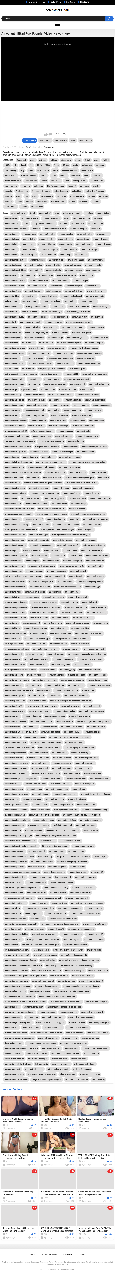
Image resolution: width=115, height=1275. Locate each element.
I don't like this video (50, 134)
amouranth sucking (39, 556)
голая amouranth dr (41, 950)
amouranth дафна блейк (69, 467)
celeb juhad (56, 181)
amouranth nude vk (77, 509)
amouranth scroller (99, 607)
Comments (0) (85, 140)
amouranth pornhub (72, 265)
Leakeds (8, 191)
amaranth (63, 224)
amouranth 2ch (58, 306)
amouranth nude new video (16, 768)
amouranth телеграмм (81, 332)
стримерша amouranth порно (60, 358)
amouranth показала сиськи (91, 711)
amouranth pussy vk (59, 415)
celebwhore (87, 165)
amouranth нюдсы (77, 1022)
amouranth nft (56, 286)
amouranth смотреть (60, 405)
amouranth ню (55, 592)
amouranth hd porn (76, 441)
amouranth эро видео (38, 535)
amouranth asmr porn (94, 343)
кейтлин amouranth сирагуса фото (20, 441)
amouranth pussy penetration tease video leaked (70, 701)
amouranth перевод (34, 571)
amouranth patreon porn (99, 1022)
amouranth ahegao (13, 784)
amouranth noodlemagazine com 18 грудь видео (25, 976)
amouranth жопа (100, 623)
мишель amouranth (76, 675)
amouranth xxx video (80, 628)
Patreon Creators (58, 201)
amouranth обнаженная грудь (95, 810)
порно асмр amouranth (34, 410)
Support (67, 1255)
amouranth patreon (13, 291)
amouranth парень (48, 670)
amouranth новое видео (35, 737)
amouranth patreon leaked (42, 862)
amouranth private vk (59, 976)
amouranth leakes (47, 960)
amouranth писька (13, 519)
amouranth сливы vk (13, 654)
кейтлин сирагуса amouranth (78, 322)
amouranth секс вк (98, 473)
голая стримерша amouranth (51, 441)
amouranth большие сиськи (47, 986)
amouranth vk (10, 322)
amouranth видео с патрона (78, 312)
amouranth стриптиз (13, 685)
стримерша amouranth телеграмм (19, 898)
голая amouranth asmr (98, 971)
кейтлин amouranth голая (72, 613)
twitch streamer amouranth (16, 229)
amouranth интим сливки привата (44, 815)
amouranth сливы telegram (78, 623)
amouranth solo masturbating (17, 820)
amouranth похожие (92, 773)
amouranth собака (76, 851)
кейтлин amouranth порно (42, 431)
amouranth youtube (81, 218)
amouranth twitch (18, 213)
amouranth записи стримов (61, 882)
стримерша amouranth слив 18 (51, 509)
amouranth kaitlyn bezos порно (41, 566)
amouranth (95, 229)
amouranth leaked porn (99, 384)
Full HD (106, 160)
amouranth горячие (13, 338)
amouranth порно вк (85, 452)
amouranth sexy (27, 244)
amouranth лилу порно (14, 426)
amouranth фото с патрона (83, 888)
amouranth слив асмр (34, 929)
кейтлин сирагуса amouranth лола (19, 1012)
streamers (83, 201)
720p (56, 165)
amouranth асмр (46, 343)
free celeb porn (11, 186)
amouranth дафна (65, 431)
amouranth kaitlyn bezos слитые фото (21, 732)
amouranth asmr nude (42, 436)
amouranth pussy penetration (34, 415)
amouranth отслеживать (15, 587)
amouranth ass (81, 255)
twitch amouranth (48, 255)
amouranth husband (73, 270)
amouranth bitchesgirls (38, 1059)
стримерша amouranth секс (17, 649)
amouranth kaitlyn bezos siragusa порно (22, 597)
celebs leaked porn (13, 181)
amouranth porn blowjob (83, 618)
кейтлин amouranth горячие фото (79, 478)
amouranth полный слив (64, 659)
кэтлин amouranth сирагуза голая (19, 747)
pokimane (98, 218)
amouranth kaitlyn (32, 327)
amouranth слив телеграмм (69, 343)
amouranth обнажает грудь (16, 794)
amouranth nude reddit (14, 286)
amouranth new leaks (14, 758)
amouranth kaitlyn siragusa (36, 332)
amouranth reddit (65, 239)
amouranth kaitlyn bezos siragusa (83, 348)
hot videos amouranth (61, 1064)
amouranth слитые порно (41, 721)
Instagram (100, 165)
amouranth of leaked (33, 265)
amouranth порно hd (33, 831)
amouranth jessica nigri (58, 426)
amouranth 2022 (71, 374)
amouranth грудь (36, 348)
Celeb (67, 181)
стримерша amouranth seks (75, 945)
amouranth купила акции (15, 618)
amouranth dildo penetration (76, 696)
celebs (75, 165)
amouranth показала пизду (16, 524)
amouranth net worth (51, 218)
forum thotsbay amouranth (73, 327)
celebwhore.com (61, 191)
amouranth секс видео (34, 395)
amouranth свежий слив (71, 934)
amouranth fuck (86, 389)
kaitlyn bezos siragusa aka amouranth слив (23, 576)
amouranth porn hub (74, 1033)
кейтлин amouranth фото (83, 426)
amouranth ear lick (56, 675)
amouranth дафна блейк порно (18, 986)
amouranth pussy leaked (78, 306)
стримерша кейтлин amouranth (18, 514)
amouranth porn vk (78, 571)
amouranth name (95, 224)
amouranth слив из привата (17, 680)
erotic (18, 196)
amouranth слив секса (14, 400)
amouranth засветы (47, 1012)
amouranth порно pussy (55, 716)
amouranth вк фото (64, 721)
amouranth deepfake (97, 675)
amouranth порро (12, 1007)
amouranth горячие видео (88, 395)
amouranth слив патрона (89, 670)
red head (53, 160)
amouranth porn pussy (72, 561)
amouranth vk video (13, 592)
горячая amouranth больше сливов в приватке (25, 1002)
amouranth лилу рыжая (54, 499)
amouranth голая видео (15, 348)
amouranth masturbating (15, 260)
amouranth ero (54, 696)
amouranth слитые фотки (72, 727)
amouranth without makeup (16, 971)
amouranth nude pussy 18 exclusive (72, 862)
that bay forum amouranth (36, 306)
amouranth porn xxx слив (83, 846)
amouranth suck (58, 556)
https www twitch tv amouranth (55, 846)
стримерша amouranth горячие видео (57, 530)
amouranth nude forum (54, 685)
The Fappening (22, 191)
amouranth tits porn (40, 794)
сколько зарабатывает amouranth (46, 607)
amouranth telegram (78, 229)
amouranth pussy (103, 244)
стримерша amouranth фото (60, 395)
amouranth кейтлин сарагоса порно (20, 841)
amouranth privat (12, 550)
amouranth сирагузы (102, 405)
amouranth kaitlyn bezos (77, 338)
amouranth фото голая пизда (44, 934)
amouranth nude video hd (43, 981)
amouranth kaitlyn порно (69, 457)
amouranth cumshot (13, 561)
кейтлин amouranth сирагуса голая (46, 742)
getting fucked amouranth (58, 1069)
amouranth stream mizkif (36, 1053)
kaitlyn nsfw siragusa (82, 1069)
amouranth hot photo (57, 867)
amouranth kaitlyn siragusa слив (18, 462)
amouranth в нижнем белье (45, 680)
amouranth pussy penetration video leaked (87, 462)
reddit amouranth (53, 291)
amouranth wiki (77, 224)
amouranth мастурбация (15, 493)
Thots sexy (97, 176)
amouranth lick (11, 499)
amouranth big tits (12, 628)
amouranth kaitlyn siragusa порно (44, 493)
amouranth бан (75, 556)
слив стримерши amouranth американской (60, 924)
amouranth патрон (30, 312)
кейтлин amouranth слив (94, 545)
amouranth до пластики (85, 877)
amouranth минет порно (97, 1033)
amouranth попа (71, 1048)
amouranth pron (100, 856)
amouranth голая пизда (40, 587)
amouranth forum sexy (33, 1007)
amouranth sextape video (15, 877)
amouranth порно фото (37, 405)
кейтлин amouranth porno (16, 1033)
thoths (55, 170)
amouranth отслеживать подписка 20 (21, 924)
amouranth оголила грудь (16, 742)
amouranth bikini (53, 265)
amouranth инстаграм (30, 499)
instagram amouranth (72, 213)
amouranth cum (86, 275)
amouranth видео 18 (65, 363)
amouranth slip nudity (34, 1069)
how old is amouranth (95, 296)
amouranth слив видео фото (94, 374)
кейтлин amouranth (60, 317)
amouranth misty (45, 856)
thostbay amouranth (31, 1028)
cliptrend (8, 201)
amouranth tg (34, 384)
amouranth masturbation (15, 281)
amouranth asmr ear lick (56, 914)
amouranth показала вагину (56, 888)
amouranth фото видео (33, 358)
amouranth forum (79, 317)
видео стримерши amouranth (77, 379)
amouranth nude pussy (14, 317)
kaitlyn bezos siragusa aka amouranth (21, 374)
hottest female (11, 176)
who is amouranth (30, 301)
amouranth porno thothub (83, 976)
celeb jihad (76, 191)
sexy (22, 170)
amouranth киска (12, 358)
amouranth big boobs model (69, 908)
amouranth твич (11, 415)
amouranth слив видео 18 (87, 436)
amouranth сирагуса (53, 322)
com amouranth (11, 369)
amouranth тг (54, 410)
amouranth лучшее (40, 763)
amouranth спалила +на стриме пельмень (57, 996)
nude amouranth (11, 301)
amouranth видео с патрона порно (41, 1043)
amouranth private (77, 421)
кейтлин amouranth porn (70, 841)
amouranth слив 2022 (38, 664)
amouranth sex (11, 255)
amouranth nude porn (92, 524)
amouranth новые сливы (60, 784)
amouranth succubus (80, 644)
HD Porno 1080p (43, 165)
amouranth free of (70, 1038)
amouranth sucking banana (45, 955)
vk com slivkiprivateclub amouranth (20, 996)
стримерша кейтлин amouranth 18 (39, 908)
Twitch (87, 160)
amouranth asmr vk (92, 706)
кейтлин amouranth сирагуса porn (19, 1038)
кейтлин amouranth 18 (55, 576)
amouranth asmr (28, 249)
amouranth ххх (33, 478)
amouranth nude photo (84, 784)
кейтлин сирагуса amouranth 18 (46, 773)
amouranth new (28, 343)
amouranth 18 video (69, 602)
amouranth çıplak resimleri (77, 1028)
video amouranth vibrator (84, 1064)
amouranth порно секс (56, 571)
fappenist (72, 186)
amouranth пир (31, 1017)
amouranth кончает (34, 654)
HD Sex (66, 165)
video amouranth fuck (40, 810)
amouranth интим (30, 457)
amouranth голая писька (15, 633)
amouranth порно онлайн (68, 545)
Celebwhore (54, 1270)
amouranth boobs (100, 239)
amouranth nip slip (53, 270)
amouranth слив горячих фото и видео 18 (23, 473)
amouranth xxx (83, 239)
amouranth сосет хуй (80, 753)
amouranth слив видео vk (92, 1012)
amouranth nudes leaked (71, 296)
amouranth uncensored (14, 825)
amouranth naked (66, 234)
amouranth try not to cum (15, 903)
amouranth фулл (12, 457)
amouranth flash (92, 286)
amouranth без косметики (97, 556)
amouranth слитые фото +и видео (19, 509)
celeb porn (84, 186)
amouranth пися (31, 727)
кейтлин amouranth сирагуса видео (41, 706)
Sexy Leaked (42, 201)
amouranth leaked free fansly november (21, 846)
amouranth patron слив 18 (49, 747)
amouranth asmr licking (15, 664)
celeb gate (25, 186)
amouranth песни (90, 831)
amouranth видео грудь (100, 499)
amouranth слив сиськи (15, 613)
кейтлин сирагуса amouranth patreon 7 (94, 721)
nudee (53, 176)
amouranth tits (29, 239)
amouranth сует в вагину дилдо (18, 1022)
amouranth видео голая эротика (19, 690)
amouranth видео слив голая (37, 659)
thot (26, 196)
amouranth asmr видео (86, 825)
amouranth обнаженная (15, 535)
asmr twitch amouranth (99, 779)
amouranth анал (70, 550)
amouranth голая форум (91, 550)
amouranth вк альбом (78, 872)
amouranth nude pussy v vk (76, 898)
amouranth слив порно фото (41, 581)
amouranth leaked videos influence (95, 794)
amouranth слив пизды (86, 540)
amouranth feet (11, 249)
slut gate (8, 196)
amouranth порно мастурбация (18, 836)
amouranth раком (40, 805)
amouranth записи (12, 410)
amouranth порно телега (62, 805)
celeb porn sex (31, 181)
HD (15, 165)
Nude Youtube (10, 207)
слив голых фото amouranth (90, 659)
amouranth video (12, 296)
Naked (23, 165)
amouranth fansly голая (44, 820)
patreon (44, 176)
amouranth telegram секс (15, 721)
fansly (25, 224)
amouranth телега (51, 550)
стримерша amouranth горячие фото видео (71, 535)
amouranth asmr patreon (40, 877)
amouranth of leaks (93, 265)
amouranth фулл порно (14, 851)
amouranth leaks (12, 239)
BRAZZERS (84, 2)
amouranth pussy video (95, 400)
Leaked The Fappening (94, 191)
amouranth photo (96, 421)
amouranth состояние (32, 799)
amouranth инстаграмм (80, 893)
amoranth (36, 229)
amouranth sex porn (55, 654)
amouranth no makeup (50, 301)
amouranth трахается (50, 732)
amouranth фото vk (58, 893)
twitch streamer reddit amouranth (42, 1074)
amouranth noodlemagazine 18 (74, 955)
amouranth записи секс (48, 1038)
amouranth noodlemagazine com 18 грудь (81, 986)
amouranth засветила (61, 763)
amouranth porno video (14, 540)
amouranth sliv (34, 379)
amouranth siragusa (13, 306)
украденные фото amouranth (17, 955)
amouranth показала (56, 348)
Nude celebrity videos (41, 191)
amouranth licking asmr (90, 1074)
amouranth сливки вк (70, 706)
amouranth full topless (52, 1028)
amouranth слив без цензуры (37, 639)
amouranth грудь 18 (94, 934)
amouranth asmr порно (14, 384)
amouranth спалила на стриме (44, 602)
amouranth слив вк (99, 338)
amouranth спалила (63, 436)
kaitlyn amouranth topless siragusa (46, 1079)
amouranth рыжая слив (76, 779)
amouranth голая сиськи (53, 597)
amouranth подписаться (79, 716)
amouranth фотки (59, 504)
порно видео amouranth (30, 322)
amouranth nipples (29, 255)
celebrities (38, 186)
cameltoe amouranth (13, 1053)
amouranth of (45, 213)
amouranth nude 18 (38, 633)
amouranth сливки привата (40, 363)
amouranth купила (86, 530)
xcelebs (96, 186)
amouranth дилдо (92, 587)
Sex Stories (70, 2)
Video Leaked (43, 170)
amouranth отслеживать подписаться (21, 1048)
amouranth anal (29, 296)
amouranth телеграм (85, 358)
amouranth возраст (59, 628)
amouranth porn (29, 234)
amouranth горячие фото (39, 353)
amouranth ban (103, 213)
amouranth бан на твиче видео (73, 1043)
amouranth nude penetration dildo (65, 1053)
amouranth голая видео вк (72, 680)
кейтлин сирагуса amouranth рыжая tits (22, 888)
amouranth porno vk (36, 851)
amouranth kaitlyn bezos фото (45, 649)
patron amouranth (77, 384)
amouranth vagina (12, 727)
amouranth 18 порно (39, 618)
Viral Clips (103, 196)
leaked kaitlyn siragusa (14, 1059)
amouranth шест (37, 919)
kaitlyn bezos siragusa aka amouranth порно (87, 654)
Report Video (45, 140)
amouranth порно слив (37, 317)
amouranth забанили (77, 799)
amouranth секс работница (95, 924)
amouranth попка (34, 789)
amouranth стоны (92, 732)
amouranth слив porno (61, 768)
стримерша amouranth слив (89, 353)
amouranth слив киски (35, 592)
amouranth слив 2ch (13, 939)
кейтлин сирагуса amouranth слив (79, 747)
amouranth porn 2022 (34, 519)
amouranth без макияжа (35, 784)
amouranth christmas (39, 753)
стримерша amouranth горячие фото (21, 530)
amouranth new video (39, 452)
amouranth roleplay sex (74, 971)
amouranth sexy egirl (68, 1012)
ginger (78, 160)
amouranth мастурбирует (16, 421)
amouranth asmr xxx (60, 618)
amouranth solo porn (39, 903)
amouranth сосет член (36, 644)
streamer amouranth (58, 644)
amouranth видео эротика (35, 628)
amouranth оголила (72, 732)
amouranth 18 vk (72, 592)
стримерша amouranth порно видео (20, 670)
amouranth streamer (30, 218)
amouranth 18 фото (77, 369)
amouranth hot (11, 244)
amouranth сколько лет (39, 488)
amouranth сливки (13, 327)
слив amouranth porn (14, 478)
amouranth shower (83, 768)
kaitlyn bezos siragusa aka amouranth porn (72, 991)
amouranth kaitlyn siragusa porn (89, 633)
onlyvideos (75, 176)
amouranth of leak (56, 260)
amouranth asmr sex (13, 571)
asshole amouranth (13, 1069)
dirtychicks (61, 196)
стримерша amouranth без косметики (42, 939)
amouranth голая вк (67, 389)
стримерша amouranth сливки (67, 587)
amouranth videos (37, 260)
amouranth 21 (97, 872)
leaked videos (87, 170)
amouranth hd (54, 400)
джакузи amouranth (82, 664)
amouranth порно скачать (16, 607)
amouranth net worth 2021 (55, 229)
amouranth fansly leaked (65, 711)
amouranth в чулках (71, 939)
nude (86, 176)
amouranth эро (11, 389)
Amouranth (21, 160)
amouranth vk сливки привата (81, 929)
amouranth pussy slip (96, 727)
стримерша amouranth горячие (41, 467)
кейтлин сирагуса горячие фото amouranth (43, 483)
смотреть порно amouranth (47, 447)
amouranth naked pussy (15, 488)
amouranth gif (36, 270)
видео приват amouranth (40, 711)
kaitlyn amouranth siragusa (43, 224)
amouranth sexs (11, 945)
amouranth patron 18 (13, 706)
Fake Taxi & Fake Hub (36, 2)
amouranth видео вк (95, 561)
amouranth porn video (96, 291)
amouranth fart (11, 275)
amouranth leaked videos (15, 270)
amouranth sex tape (60, 281)
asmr (96, 160)
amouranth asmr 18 (93, 410)
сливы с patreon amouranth (16, 805)
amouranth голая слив (63, 353)
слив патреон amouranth (94, 649)
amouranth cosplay (74, 286)
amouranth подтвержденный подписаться (23, 965)
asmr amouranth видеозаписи (95, 1048)
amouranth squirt (76, 576)
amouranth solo (83, 431)
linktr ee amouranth (63, 877)
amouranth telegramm (60, 664)
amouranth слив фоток (14, 696)
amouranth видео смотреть (65, 794)
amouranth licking (91, 493)
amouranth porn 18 (36, 867)
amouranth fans (11, 343)
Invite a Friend (49, 1255)
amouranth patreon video (15, 753)
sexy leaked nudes (70, 170)
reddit (32, 160)
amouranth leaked (84, 234)
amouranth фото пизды (15, 711)
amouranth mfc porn (40, 524)
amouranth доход (67, 670)
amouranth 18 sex (59, 903)
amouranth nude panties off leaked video (64, 1007)
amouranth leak (103, 234)
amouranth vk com (65, 581)
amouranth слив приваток (16, 556)
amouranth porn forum (14, 467)
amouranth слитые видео (89, 363)
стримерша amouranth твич (66, 810)
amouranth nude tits (31, 550)
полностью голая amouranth (71, 566)
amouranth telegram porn (90, 820)
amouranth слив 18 (13, 332)
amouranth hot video (37, 701)
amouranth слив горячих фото (18, 447)
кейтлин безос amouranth (38, 758)
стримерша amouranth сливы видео (81, 483)
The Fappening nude (55, 186)
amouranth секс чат (94, 908)
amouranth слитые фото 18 (91, 981)
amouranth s (103, 478)
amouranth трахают (71, 649)
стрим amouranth (29, 389)
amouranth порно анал (14, 867)
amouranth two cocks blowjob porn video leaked (69, 737)
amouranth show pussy (96, 613)
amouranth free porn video (57, 789)
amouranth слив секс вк (54, 872)
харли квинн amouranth (15, 815)
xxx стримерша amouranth (50, 898)
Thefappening (10, 170)
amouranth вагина (38, 421)
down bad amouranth (13, 1043)
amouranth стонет (36, 696)
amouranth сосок (77, 867)
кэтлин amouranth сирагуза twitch (68, 950)
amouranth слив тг (36, 426)
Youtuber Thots (96, 181)
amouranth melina (49, 727)
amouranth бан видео (14, 893)
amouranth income (96, 260)
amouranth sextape (89, 249)
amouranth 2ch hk (12, 908)
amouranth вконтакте (36, 893)
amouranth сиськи (96, 327)
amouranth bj (70, 301)
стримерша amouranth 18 (16, 431)
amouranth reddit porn (14, 1074)
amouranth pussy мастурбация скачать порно (56, 836)
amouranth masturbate (66, 275)
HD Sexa (91, 196)
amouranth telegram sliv (38, 540)
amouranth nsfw (65, 244)
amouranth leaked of (33, 291)
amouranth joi (65, 255)
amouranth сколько (36, 400)
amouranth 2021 (12, 1028)
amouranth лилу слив (53, 623)
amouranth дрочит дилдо (53, 1017)
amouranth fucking (13, 395)
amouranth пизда (55, 338)
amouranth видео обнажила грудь (85, 914)
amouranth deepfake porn (15, 919)
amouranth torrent (59, 753)
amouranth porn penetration (16, 981)
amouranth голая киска (15, 581)
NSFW (34, 196)
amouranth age (11, 218)
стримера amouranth (14, 644)
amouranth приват (60, 332)
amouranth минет (70, 447)
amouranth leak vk (89, 602)
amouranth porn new (72, 410)
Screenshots (61, 140)
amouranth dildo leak (52, 478)
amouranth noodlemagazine (66, 690)
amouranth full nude (48, 296)
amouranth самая (57, 851)
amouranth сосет (47, 389)
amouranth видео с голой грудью (50, 1022)
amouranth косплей (77, 473)
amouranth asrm (12, 623)
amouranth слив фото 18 (15, 452)
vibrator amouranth (68, 1074)
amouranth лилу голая (97, 680)
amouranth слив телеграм (55, 384)
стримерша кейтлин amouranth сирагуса (72, 639)
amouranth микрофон (54, 799)
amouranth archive (12, 639)
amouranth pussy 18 (31, 623)
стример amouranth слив (16, 602)
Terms (82, 1255)
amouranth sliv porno (62, 758)
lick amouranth (41, 1064)
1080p (7, 165)
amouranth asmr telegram (96, 1002)
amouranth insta (94, 950)
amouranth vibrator (13, 831)
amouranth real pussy (14, 789)
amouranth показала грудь (36, 504)
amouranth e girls (12, 716)
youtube (24, 207)
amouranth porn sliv (33, 914)
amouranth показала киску (41, 545)
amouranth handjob (101, 306)
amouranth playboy (13, 265)
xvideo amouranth (79, 1059)
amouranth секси (33, 685)
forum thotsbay (98, 1079)
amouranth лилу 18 (56, 929)
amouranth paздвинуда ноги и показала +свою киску (69, 965)
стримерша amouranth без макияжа (65, 1002)
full (31, 165)
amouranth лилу (51, 327)
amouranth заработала (14, 566)
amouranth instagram (49, 249)
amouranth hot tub (69, 249)
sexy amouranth (93, 270)
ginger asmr (66, 160)
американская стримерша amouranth (62, 831)
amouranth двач (12, 799)
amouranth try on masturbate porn (46, 971)
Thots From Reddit (29, 176)
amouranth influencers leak (16, 1079)
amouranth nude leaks (38, 281)
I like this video (46, 134)
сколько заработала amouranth (43, 613)
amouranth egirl (79, 789)
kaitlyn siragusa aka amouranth (51, 369)
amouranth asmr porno (81, 415)
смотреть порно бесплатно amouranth (73, 856)
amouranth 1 (74, 519)
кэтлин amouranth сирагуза (17, 436)
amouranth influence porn (76, 607)
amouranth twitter (46, 239)
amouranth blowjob (46, 244)
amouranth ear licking (14, 675)
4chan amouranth (91, 1053)
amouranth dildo (46, 275)
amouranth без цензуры (62, 452)
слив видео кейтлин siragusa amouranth (22, 872)
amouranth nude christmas (76, 1079)
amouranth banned (76, 260)
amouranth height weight (15, 991)
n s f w (19, 201)
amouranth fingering (32, 716)
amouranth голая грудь (83, 488)
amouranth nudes (47, 234)
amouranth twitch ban (74, 291)
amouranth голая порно (55, 473)
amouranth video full (35, 675)
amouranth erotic (95, 566)
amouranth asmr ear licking (16, 934)
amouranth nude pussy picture (90, 581)
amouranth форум (78, 504)
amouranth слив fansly (78, 597)
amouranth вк (97, 317)
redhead (42, 160)
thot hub (29, 201)
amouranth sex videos (34, 338)
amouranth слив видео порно (66, 524)
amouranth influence (71, 493)
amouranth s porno (13, 914)
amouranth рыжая (58, 421)
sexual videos (47, 196)
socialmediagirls (77, 196)
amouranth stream (12, 483)
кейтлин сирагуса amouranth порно (51, 514)
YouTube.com (37, 207)
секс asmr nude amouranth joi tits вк (46, 1033)
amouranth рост (32, 561)
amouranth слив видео (52, 312)
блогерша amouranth (74, 742)
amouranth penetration (14, 379)
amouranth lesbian (76, 685)
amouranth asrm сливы (40, 991)
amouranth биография (62, 540)
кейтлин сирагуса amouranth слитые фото (40, 945)
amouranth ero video (66, 981)
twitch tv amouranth (39, 768)
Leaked (44, 181)
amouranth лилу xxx (90, 1038)
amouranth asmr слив (14, 405)
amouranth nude (11, 234)
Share (73, 140)
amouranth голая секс (51, 1048)
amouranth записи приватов (95, 519)
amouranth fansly (12, 224)
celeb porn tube (80, 181)
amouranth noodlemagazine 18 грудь (20, 960)
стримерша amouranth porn (17, 950)
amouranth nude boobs (94, 939)
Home (32, 1255)
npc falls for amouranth (62, 825)
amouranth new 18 (12, 659)
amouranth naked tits (56, 519)
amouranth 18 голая (77, 499)
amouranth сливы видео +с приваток (87, 903)
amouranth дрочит (52, 379)
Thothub (63, 176)
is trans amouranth (59, 1059)
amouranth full (28, 369)
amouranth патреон (95, 576)
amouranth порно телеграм (16, 763)
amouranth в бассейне (84, 763)
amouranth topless (84, 244)
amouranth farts (28, 275)
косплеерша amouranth (38, 825)
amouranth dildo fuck (67, 820)
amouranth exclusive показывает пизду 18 (81, 815)
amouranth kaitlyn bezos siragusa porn (21, 779)
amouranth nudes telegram (16, 810)
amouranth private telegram (16, 773)
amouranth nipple (80, 281)
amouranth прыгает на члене (80, 1017)
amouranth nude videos (14, 353)
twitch (32, 213)
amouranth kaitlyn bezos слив (94, 447)
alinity (66, 218)
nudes (30, 170)
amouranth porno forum (15, 701)
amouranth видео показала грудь (19, 856)
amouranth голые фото (50, 374)
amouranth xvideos (61, 488)
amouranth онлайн (13, 504)
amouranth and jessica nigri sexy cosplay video (79, 960)
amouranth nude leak (37, 286)
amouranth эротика (73, 400)
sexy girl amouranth (13, 929)
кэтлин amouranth (81, 405)
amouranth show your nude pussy (63, 919)
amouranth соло (43, 690)
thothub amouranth (51, 561)
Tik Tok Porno (55, 2)
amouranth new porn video (99, 685)
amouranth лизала (48, 841)
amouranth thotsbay (88, 301)
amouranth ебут (48, 457)
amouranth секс (11, 312)
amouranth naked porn (36, 882)
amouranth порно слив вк (16, 862)
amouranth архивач (13, 1017)
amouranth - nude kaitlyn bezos (18, 1064)
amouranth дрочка (72, 773)
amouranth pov (88, 690)
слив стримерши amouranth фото (50, 462)
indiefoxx (89, 213)
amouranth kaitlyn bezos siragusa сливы (88, 514)
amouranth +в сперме (86, 805)
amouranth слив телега (51, 779)
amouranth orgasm (13, 737)
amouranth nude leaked (14, 363)
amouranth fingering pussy (86, 758)
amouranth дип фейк (13, 882)
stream (72, 201)
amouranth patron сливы (15, 545)
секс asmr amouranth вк (60, 633)
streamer (96, 201)
